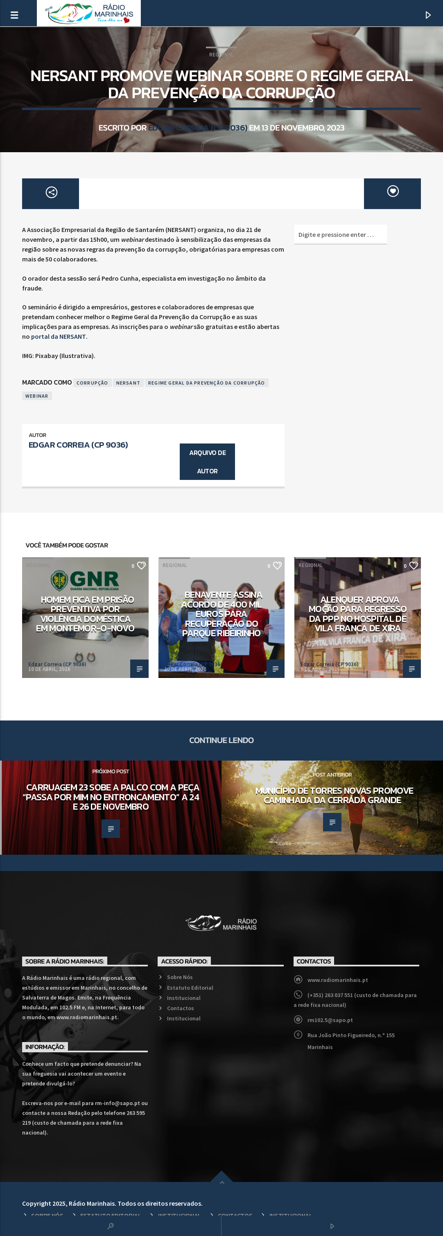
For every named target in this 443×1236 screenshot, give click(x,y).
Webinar (36, 396)
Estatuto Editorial (190, 987)
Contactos (180, 1008)
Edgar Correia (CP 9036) (198, 127)
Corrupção (92, 383)
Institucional (184, 998)
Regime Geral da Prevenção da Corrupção (206, 383)
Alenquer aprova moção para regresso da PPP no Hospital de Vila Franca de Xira (358, 613)
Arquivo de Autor (207, 462)
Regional (221, 54)
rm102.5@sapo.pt (330, 1020)
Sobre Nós (180, 977)
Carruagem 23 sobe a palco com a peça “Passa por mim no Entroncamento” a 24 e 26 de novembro (111, 796)
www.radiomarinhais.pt (337, 980)
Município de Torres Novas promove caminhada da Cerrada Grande (334, 795)
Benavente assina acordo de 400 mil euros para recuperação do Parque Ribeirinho (221, 614)
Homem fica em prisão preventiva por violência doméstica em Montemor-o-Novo (85, 613)
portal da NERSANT (58, 336)
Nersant (128, 383)
